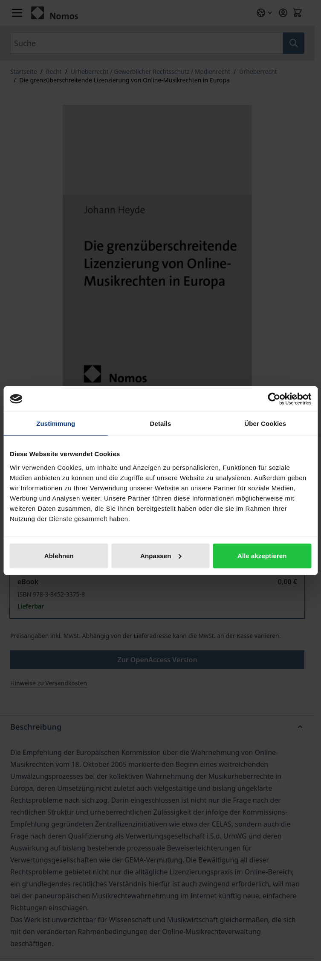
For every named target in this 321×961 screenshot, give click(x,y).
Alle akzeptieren (262, 555)
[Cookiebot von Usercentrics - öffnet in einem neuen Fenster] (274, 399)
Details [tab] (160, 423)
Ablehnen (59, 555)
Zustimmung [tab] (55, 423)
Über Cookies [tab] (265, 423)
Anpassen (161, 555)
